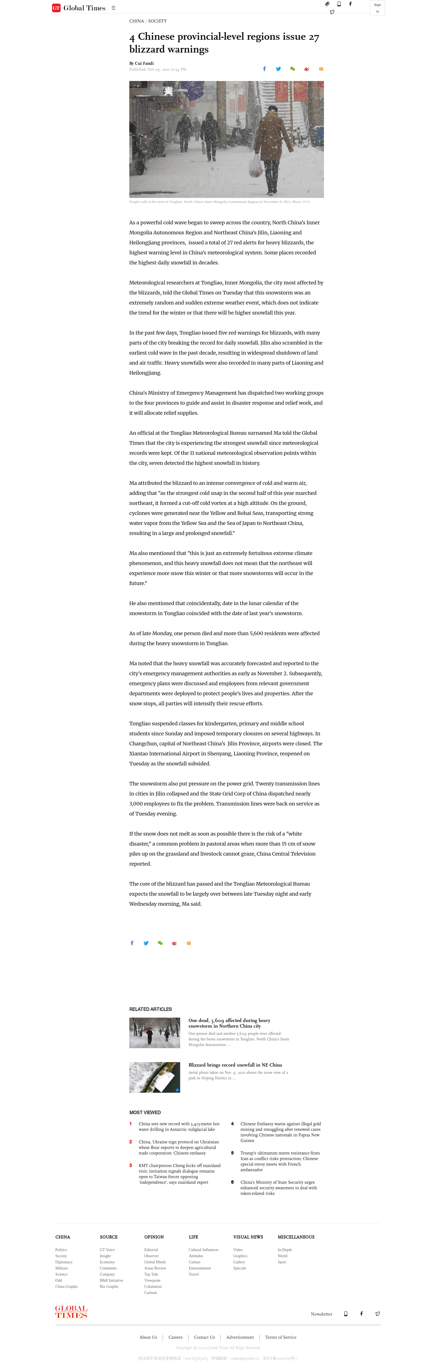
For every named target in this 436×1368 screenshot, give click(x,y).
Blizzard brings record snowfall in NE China (235, 1065)
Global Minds (155, 1262)
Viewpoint (152, 1280)
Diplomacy (64, 1262)
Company (107, 1274)
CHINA (136, 21)
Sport (282, 1262)
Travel (194, 1274)
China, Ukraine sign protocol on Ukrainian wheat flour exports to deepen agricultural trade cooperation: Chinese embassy (179, 1147)
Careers (176, 1337)
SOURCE (108, 1237)
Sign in (377, 8)
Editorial (151, 1250)
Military (61, 1268)
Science (61, 1274)
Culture (194, 1262)
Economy (107, 1262)
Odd (58, 1280)
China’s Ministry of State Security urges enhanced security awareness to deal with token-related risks (279, 1188)
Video (237, 1250)
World (283, 1256)
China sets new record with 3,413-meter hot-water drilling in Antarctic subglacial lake (179, 1126)
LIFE (193, 1237)
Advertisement (240, 1337)
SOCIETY (157, 21)
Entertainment (200, 1268)
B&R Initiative (111, 1280)
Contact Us (204, 1337)
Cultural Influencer (204, 1250)
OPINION (154, 1237)
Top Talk (151, 1274)
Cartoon (150, 1293)
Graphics (240, 1256)
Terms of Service (280, 1337)
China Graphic (66, 1287)
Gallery (239, 1262)
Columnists (153, 1287)
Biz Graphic (109, 1287)
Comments (108, 1268)
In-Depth (285, 1250)
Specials (239, 1268)
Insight (105, 1256)
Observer (151, 1256)
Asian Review (155, 1268)
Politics (61, 1250)
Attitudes (196, 1256)
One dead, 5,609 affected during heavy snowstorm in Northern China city (229, 1023)
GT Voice (107, 1250)
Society (61, 1256)
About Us (148, 1337)
